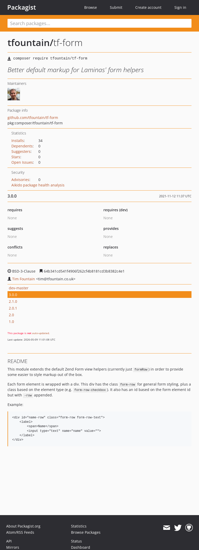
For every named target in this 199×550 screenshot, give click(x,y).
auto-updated (40, 333)
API (9, 541)
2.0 (11, 314)
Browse (90, 7)
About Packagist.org (23, 526)
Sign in (180, 7)
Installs (17, 140)
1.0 (11, 321)
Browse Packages (86, 532)
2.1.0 (13, 301)
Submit (116, 7)
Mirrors (12, 547)
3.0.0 (13, 294)
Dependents (22, 146)
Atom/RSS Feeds (20, 532)
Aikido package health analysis (38, 185)
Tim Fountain (23, 278)
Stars (15, 156)
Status (76, 541)
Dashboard (80, 547)
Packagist (21, 7)
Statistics (79, 526)
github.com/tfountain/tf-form (33, 117)
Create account (148, 7)
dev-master (19, 287)
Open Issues (22, 162)
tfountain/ (30, 42)
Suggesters (21, 151)
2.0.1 (13, 308)
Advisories (20, 179)
